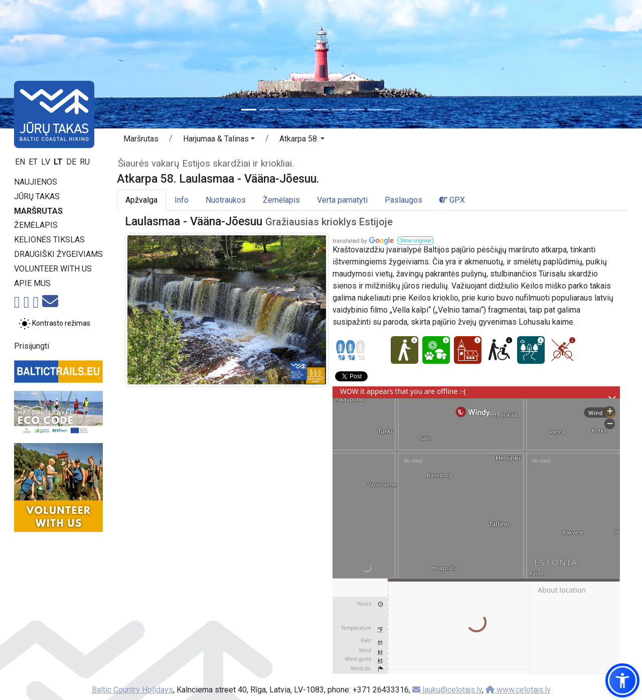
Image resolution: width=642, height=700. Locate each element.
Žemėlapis (36, 225)
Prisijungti (31, 346)
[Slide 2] (266, 109)
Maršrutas (38, 211)
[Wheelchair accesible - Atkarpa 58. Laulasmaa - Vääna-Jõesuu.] (499, 350)
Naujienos (35, 182)
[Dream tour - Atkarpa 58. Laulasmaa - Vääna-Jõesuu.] (531, 350)
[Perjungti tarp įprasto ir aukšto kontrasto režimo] (54, 323)
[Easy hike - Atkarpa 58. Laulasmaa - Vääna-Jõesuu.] (404, 350)
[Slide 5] (321, 109)
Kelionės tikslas (49, 239)
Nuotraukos (226, 200)
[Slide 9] (393, 109)
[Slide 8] (375, 109)
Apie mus (32, 283)
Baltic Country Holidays (132, 689)
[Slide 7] (357, 109)
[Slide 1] (248, 109)
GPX (452, 200)
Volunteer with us (53, 268)
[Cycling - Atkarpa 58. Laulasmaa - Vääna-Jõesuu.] (562, 350)
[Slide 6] (339, 109)
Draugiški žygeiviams (58, 254)
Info (182, 200)
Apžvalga (141, 200)
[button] (219, 140)
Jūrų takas (37, 196)
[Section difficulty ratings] (351, 350)
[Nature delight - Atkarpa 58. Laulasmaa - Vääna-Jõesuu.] (436, 350)
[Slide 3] (284, 109)
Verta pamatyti (342, 200)
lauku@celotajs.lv (447, 689)
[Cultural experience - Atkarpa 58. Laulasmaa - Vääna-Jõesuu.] (468, 350)
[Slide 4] (302, 109)
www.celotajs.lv (518, 689)
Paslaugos (403, 200)
